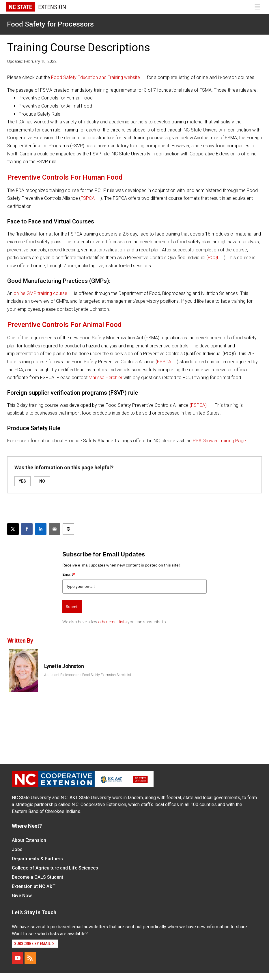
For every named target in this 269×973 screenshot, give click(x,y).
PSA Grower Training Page (219, 440)
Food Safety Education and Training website (95, 77)
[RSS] (30, 958)
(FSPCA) (198, 405)
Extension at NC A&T (33, 886)
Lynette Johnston (64, 666)
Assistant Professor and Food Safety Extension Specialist (87, 675)
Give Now (22, 895)
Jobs (17, 849)
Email (68, 574)
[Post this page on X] (13, 529)
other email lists (112, 622)
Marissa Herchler (105, 377)
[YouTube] (17, 958)
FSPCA (88, 198)
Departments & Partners (37, 858)
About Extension (29, 840)
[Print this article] (68, 529)
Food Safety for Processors (50, 24)
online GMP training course (40, 293)
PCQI (213, 257)
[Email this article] (54, 529)
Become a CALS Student (37, 877)
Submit (72, 606)
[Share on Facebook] (27, 529)
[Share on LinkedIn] (40, 529)
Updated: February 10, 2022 (32, 61)
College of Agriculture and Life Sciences (55, 868)
